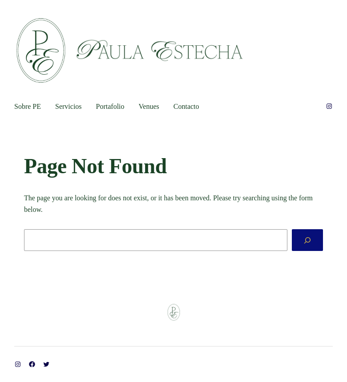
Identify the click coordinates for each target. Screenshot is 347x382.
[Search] (307, 240)
